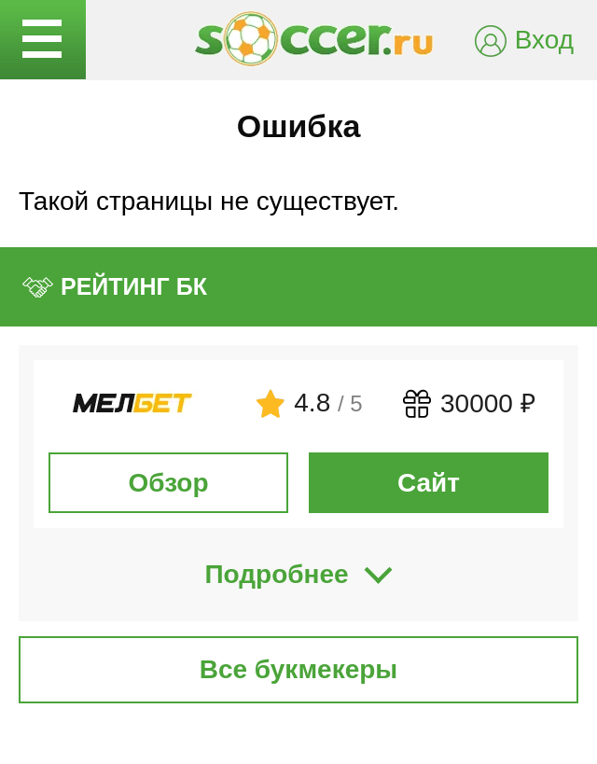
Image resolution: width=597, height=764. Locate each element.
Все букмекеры (299, 669)
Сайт (428, 482)
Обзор (168, 482)
